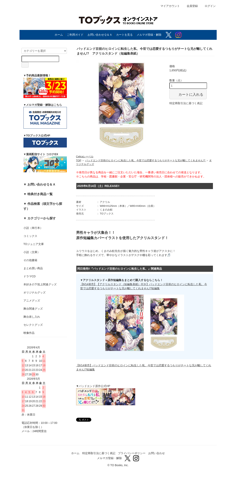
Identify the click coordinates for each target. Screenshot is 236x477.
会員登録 (190, 5)
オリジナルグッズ (34, 292)
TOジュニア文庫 (33, 244)
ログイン (208, 5)
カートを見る (124, 34)
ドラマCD (29, 276)
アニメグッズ (31, 300)
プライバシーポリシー (132, 453)
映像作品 (29, 332)
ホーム (59, 34)
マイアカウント (168, 5)
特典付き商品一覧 (40, 194)
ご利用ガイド (75, 34)
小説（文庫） (31, 252)
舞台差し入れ (31, 316)
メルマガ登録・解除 (149, 34)
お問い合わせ (156, 453)
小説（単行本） (33, 227)
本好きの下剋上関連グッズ (40, 284)
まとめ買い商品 (33, 268)
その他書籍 (30, 260)
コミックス (30, 236)
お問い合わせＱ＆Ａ (100, 34)
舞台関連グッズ (33, 308)
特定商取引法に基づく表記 (185, 103)
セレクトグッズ (33, 324)
